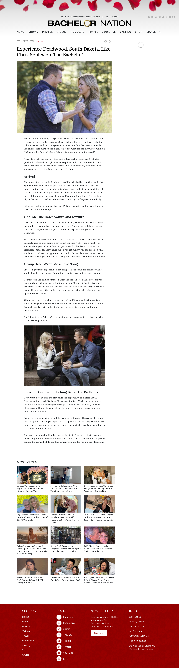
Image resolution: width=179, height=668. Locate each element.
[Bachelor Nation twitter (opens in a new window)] (166, 17)
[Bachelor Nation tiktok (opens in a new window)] (163, 17)
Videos (62, 32)
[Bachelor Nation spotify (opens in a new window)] (156, 17)
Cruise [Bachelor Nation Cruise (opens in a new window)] (151, 32)
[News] (20, 32)
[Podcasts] (77, 32)
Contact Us (135, 617)
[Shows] (33, 32)
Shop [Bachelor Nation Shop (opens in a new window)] (138, 32)
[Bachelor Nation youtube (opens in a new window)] (170, 17)
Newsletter (28, 640)
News (25, 621)
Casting (26, 645)
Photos (47, 32)
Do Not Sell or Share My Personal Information (142, 647)
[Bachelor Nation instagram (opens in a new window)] (152, 17)
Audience (109, 32)
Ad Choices (135, 631)
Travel (93, 32)
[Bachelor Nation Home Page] (89, 22)
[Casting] (125, 32)
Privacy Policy (136, 621)
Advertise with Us (139, 635)
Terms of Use (136, 626)
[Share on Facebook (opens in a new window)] (105, 41)
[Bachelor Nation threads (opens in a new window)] (159, 17)
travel (39, 41)
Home (25, 617)
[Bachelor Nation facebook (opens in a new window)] (149, 17)
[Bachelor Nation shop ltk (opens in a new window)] (173, 17)
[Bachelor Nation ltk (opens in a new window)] (72, 658)
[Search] (161, 32)
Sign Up (98, 633)
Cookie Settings (137, 640)
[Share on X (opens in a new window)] (110, 41)
